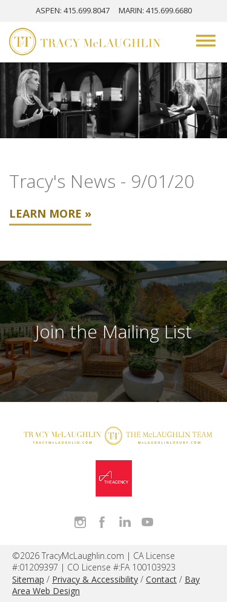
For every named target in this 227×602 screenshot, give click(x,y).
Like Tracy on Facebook (102, 522)
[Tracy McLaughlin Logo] (84, 43)
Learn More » (50, 213)
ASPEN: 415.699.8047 (73, 10)
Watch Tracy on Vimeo (147, 522)
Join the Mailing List (113, 331)
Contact (161, 579)
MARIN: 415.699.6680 (155, 10)
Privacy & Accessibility (95, 579)
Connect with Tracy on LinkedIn (125, 522)
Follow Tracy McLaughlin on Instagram (80, 522)
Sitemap (28, 579)
